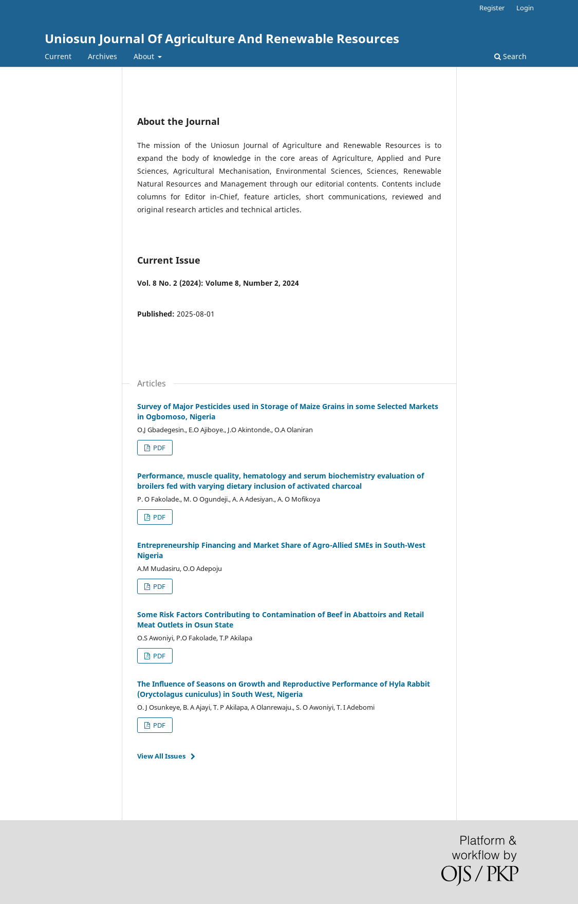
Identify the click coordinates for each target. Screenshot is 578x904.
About (145, 56)
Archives (102, 56)
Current (58, 56)
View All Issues (161, 756)
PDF (158, 447)
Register (492, 7)
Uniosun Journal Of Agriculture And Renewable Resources (222, 38)
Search (510, 56)
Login (525, 7)
